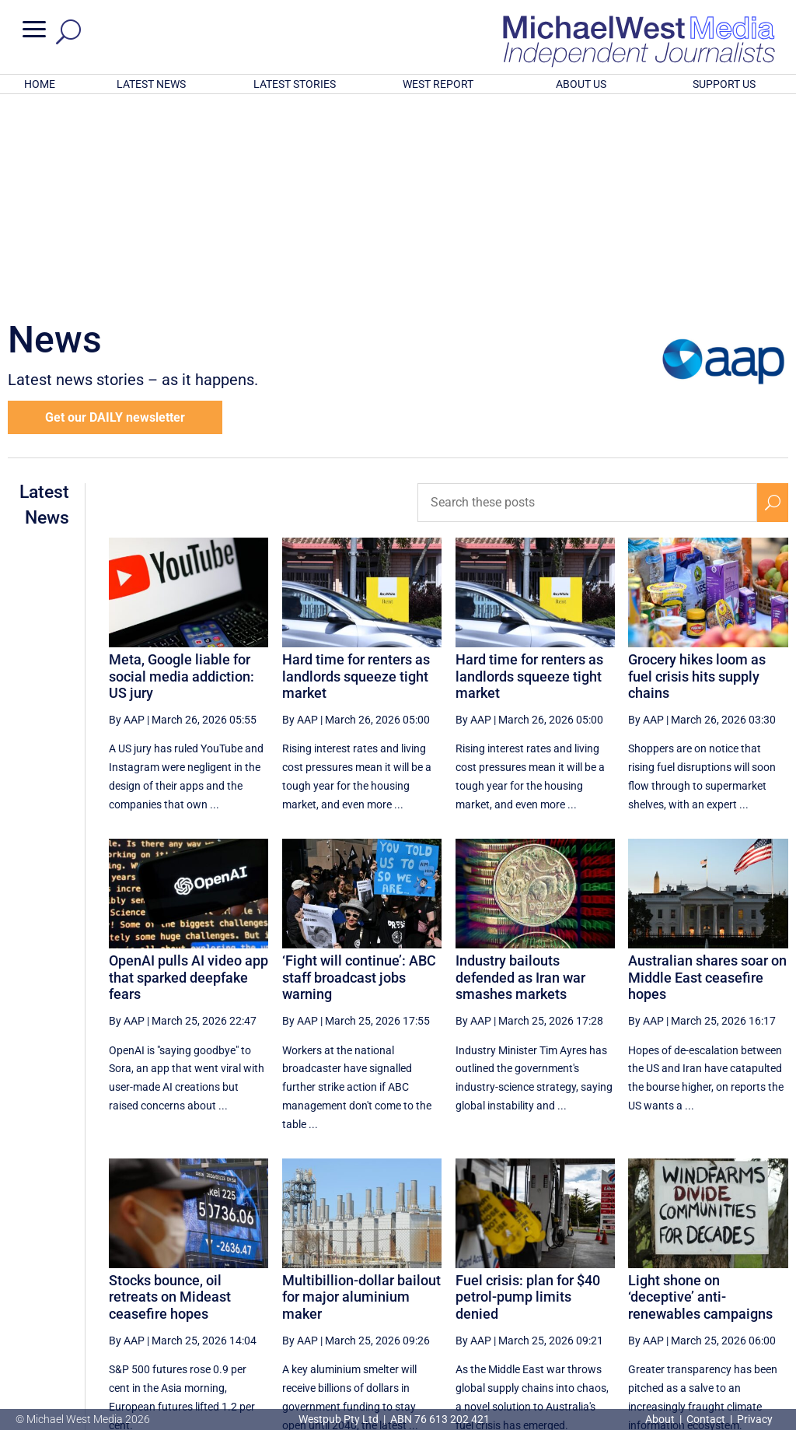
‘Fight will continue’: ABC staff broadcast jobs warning (359, 773)
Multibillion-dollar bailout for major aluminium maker (361, 1093)
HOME (39, 84)
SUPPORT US (724, 84)
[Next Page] (736, 1286)
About (661, 1419)
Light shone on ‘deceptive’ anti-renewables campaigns (700, 1093)
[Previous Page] (428, 1286)
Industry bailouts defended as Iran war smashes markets (520, 773)
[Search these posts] (587, 298)
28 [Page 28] (582, 1287)
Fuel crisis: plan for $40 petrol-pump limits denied (528, 1093)
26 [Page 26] (504, 1287)
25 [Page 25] (464, 1287)
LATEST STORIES (294, 84)
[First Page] (394, 1286)
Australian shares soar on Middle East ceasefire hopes (707, 773)
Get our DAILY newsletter (115, 213)
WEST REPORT (438, 84)
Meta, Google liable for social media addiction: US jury (181, 472)
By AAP (127, 516)
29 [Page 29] (622, 1287)
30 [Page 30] (661, 1287)
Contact (705, 1419)
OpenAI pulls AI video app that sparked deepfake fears (188, 773)
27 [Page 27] (542, 1287)
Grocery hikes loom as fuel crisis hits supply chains (697, 472)
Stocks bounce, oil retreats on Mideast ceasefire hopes (170, 1093)
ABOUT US (581, 84)
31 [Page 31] (700, 1287)
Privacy (755, 1419)
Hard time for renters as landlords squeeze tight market (356, 472)
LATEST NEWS (151, 84)
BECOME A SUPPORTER (718, 1338)
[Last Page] (770, 1286)
